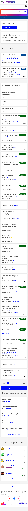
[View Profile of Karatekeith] (15, 179)
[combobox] (13, 12)
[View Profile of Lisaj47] (14, 97)
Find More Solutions (14, 434)
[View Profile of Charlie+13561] (16, 301)
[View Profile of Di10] (14, 375)
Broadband (5, 128)
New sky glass (6, 154)
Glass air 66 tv (6, 203)
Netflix (4, 246)
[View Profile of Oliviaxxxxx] (15, 239)
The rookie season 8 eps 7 (10, 135)
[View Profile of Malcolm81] (15, 323)
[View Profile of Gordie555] (15, 205)
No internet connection (9, 362)
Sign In (26, 2)
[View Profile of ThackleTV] (15, 229)
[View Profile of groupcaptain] (16, 218)
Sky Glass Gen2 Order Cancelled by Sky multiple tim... (10, 165)
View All (14, 478)
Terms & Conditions (22, 489)
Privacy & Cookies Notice (6, 491)
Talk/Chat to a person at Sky (10, 339)
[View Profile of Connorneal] (16, 138)
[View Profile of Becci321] (15, 130)
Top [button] (15, 486)
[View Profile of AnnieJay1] (14, 104)
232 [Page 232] (19, 383)
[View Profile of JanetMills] (16, 312)
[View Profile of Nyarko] (14, 147)
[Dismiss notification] (26, 6)
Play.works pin (6, 185)
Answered (22, 115)
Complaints (3, 492)
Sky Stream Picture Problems (11, 85)
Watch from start (7, 109)
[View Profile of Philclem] (15, 169)
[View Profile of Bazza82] (15, 269)
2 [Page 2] (10, 383)
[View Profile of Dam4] (14, 88)
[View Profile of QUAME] (14, 280)
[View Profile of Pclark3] (14, 364)
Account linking (7, 145)
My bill (4, 101)
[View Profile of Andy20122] (15, 111)
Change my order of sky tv (10, 194)
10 (7, 60)
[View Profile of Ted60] (14, 260)
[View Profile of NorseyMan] (15, 342)
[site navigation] (2, 2)
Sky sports (5, 329)
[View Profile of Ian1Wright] (15, 291)
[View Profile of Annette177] (15, 156)
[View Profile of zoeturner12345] (5, 250)
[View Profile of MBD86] (15, 188)
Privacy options (4, 489)
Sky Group (3, 494)
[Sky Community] (9, 2)
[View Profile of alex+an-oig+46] (5, 333)
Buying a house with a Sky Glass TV (13, 428)
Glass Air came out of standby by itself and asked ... (10, 214)
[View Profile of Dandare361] (15, 121)
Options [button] (22, 48)
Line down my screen (8, 267)
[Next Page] (23, 383)
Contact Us (24, 492)
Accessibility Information (21, 491)
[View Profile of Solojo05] (15, 196)
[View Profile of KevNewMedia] (17, 62)
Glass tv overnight (7, 175)
